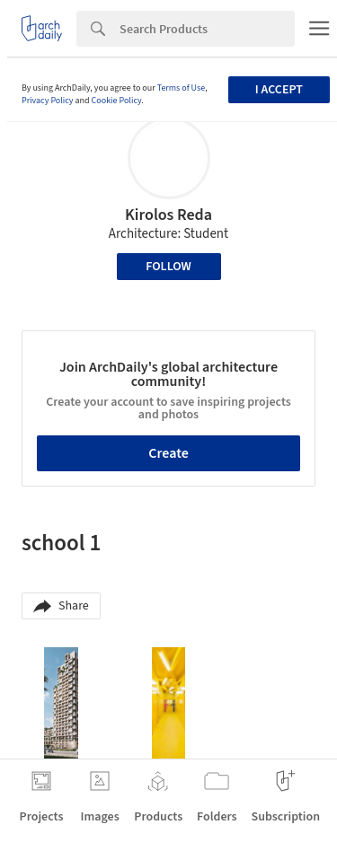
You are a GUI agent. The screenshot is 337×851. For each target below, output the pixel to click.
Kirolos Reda (168, 215)
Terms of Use (181, 88)
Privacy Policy (48, 100)
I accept (279, 90)
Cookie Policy (117, 100)
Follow (168, 267)
